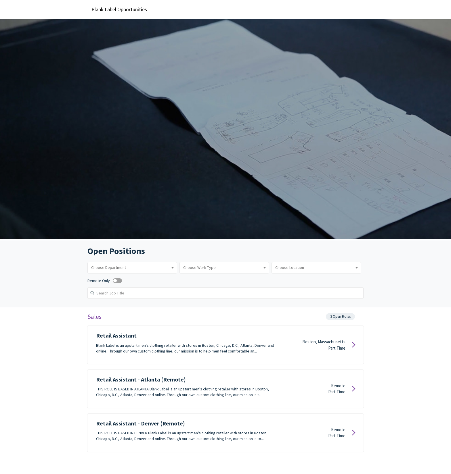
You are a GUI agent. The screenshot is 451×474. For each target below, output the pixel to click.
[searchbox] (123, 267)
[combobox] (123, 267)
